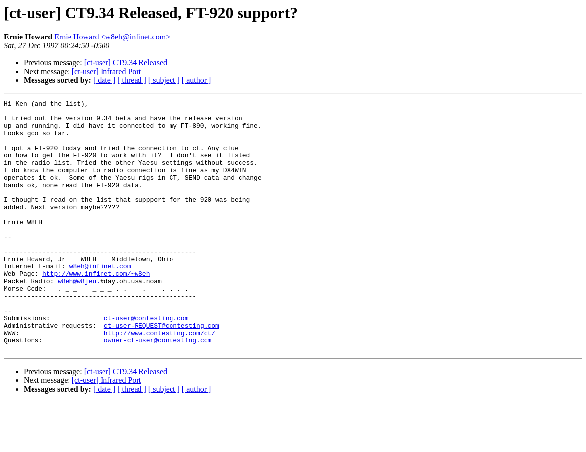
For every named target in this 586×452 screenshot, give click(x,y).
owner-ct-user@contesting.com (157, 388)
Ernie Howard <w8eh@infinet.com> (112, 37)
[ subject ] (164, 80)
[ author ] (196, 80)
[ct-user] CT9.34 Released (125, 62)
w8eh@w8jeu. (79, 317)
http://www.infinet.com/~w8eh (96, 308)
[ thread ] (131, 80)
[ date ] (104, 80)
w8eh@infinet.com (100, 300)
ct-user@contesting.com (146, 362)
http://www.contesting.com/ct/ (159, 380)
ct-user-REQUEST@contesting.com (161, 371)
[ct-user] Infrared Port (106, 71)
